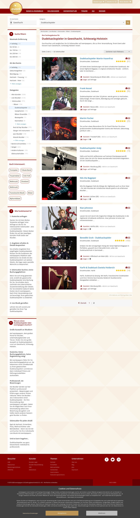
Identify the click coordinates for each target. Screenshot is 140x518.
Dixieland (24, 181)
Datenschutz (11, 464)
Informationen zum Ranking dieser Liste (120, 295)
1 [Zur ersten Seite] (89, 303)
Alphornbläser (15, 198)
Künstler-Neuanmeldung (36, 464)
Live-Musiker (53, 31)
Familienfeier (54, 470)
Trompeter (14, 170)
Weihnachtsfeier (55, 467)
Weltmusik (14, 181)
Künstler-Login (33, 462)
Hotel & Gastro (54, 472)
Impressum (75, 470)
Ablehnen (101, 513)
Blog (73, 464)
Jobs (73, 467)
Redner (102, 11)
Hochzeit (52, 462)
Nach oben (112, 482)
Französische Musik (17, 193)
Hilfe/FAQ (10, 470)
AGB (9, 462)
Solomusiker (53, 11)
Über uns (74, 462)
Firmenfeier (53, 464)
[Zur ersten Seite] (81, 303)
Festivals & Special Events (57, 475)
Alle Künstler (44, 31)
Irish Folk (26, 176)
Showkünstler (70, 11)
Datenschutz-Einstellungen (30, 513)
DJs (93, 11)
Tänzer (84, 11)
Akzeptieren (62, 513)
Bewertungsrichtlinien (14, 467)
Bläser (68, 31)
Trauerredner (15, 176)
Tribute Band (26, 170)
